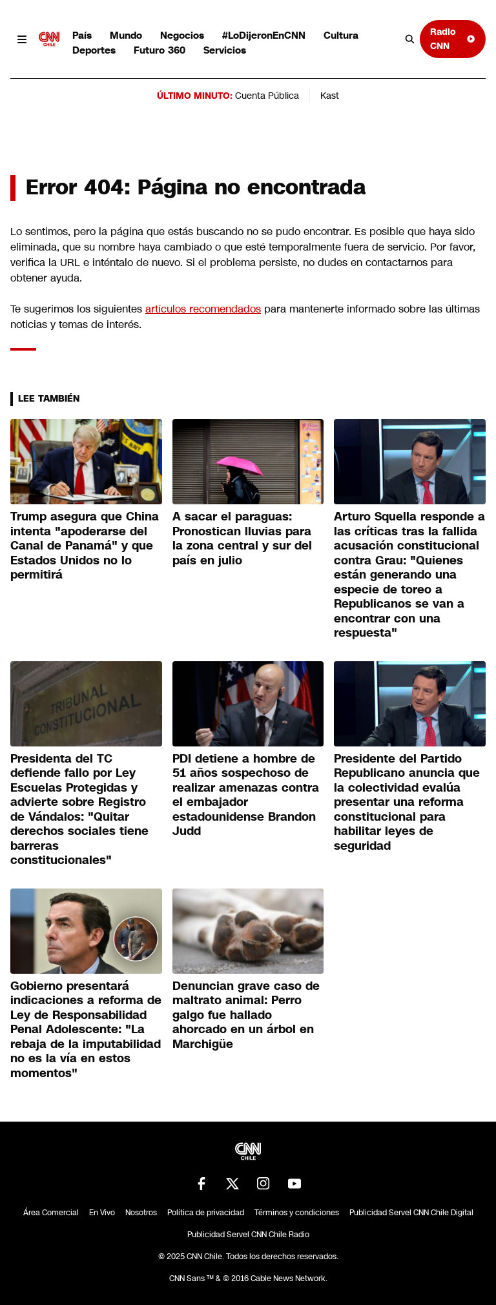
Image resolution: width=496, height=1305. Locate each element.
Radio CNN (452, 38)
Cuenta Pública (267, 95)
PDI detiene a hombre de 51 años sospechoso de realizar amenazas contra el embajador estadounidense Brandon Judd (245, 795)
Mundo (126, 35)
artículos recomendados (203, 309)
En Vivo (102, 1212)
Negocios (182, 35)
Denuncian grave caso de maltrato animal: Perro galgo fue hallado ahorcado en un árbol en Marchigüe (246, 1015)
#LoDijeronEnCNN (263, 35)
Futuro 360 (159, 50)
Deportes (94, 50)
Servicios (224, 50)
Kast (329, 95)
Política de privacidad (205, 1212)
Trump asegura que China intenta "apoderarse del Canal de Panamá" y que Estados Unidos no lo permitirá (84, 545)
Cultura (341, 35)
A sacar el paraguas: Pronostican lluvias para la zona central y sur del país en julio (242, 538)
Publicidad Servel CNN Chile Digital (411, 1212)
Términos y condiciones (296, 1212)
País (82, 35)
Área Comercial (51, 1212)
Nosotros (141, 1212)
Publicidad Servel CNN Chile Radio (248, 1234)
